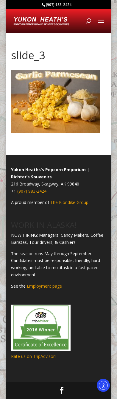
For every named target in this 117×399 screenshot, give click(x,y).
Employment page (44, 286)
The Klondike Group (69, 202)
